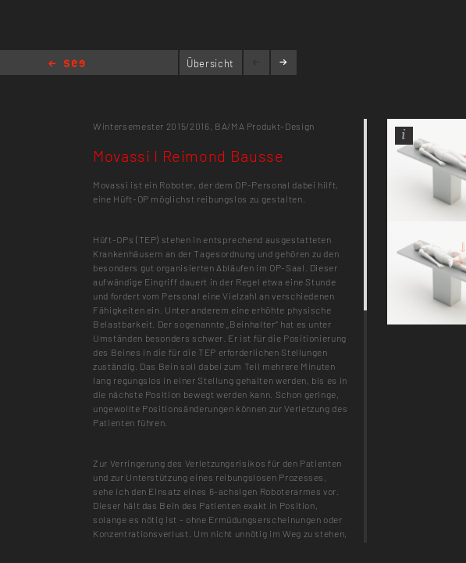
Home (66, 64)
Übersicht (210, 63)
